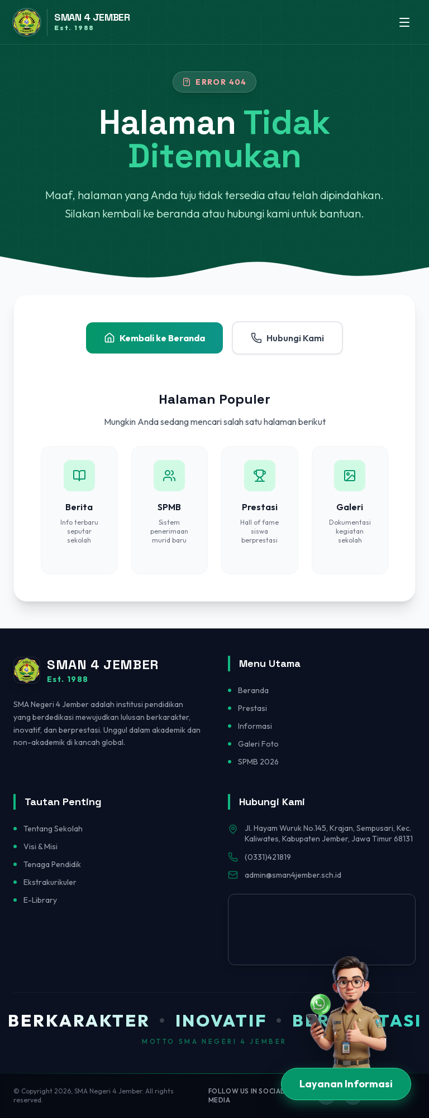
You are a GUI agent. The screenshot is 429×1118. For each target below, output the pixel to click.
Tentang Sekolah (53, 829)
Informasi (255, 726)
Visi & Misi (40, 846)
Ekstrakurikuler (50, 882)
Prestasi (252, 708)
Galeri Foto (258, 744)
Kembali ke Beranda (154, 337)
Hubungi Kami (287, 337)
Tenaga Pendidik (52, 864)
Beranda (253, 690)
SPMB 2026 (258, 762)
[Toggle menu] (404, 22)
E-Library (40, 900)
